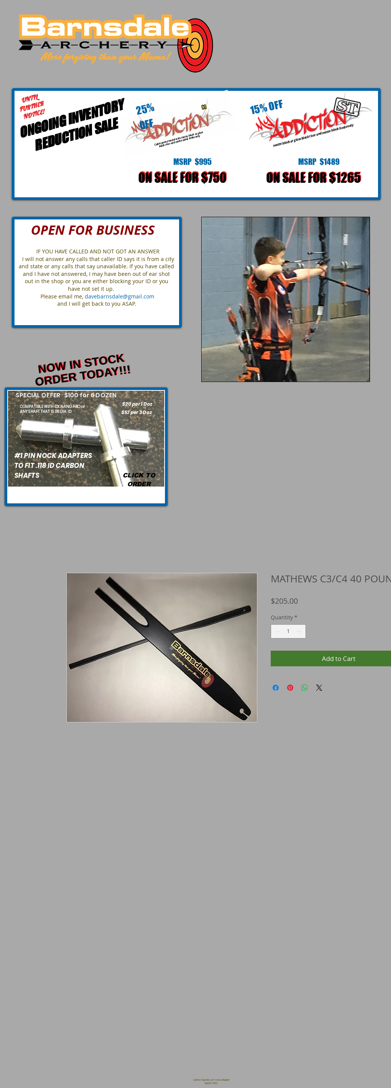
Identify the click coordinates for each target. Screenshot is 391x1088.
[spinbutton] (288, 631)
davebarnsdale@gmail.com (119, 296)
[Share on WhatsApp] (304, 687)
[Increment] (300, 631)
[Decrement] (276, 631)
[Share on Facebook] (275, 687)
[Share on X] (319, 687)
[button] (285, 299)
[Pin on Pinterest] (290, 687)
